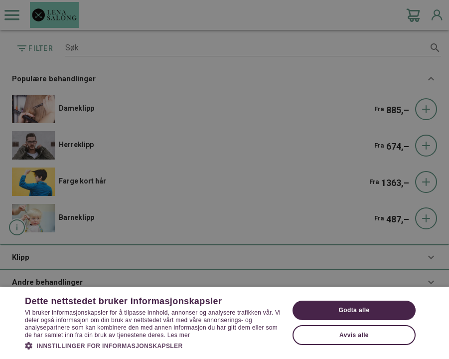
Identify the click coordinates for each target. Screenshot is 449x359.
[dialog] (224, 179)
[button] (153, 345)
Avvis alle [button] (354, 335)
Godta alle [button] (353, 310)
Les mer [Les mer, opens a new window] (178, 335)
